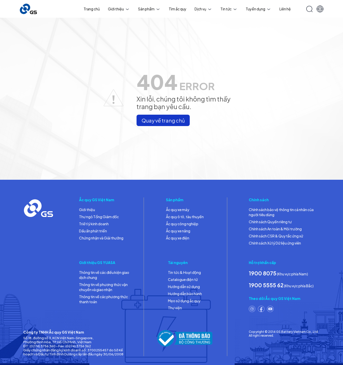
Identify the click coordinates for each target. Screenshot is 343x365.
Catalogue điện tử (183, 279)
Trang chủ (92, 9)
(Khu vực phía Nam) (278, 273)
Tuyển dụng (258, 9)
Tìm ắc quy (177, 9)
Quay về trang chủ (163, 120)
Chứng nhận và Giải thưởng (101, 238)
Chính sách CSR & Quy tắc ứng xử (276, 236)
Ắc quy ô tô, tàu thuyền (185, 216)
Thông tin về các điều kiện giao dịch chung (104, 275)
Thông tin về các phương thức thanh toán (103, 299)
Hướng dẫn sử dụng (184, 286)
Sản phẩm (149, 9)
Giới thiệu (118, 9)
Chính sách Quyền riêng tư (270, 221)
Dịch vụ (203, 9)
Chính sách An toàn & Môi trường (275, 229)
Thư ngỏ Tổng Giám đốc (99, 216)
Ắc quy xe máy (177, 209)
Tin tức (228, 9)
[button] (320, 9)
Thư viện (175, 308)
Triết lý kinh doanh (94, 223)
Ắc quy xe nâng (178, 231)
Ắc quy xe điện (177, 238)
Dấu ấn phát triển (93, 231)
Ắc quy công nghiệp (182, 223)
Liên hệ (285, 9)
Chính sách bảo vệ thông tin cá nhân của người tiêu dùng (281, 212)
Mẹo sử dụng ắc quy (184, 300)
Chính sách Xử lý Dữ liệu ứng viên (275, 243)
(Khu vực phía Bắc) (281, 285)
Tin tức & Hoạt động (184, 272)
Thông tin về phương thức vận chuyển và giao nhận (103, 287)
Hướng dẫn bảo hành (185, 293)
